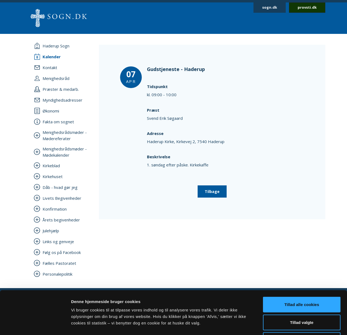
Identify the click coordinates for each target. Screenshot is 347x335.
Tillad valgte (301, 281)
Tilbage (212, 191)
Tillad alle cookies (301, 264)
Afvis (302, 299)
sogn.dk (269, 7)
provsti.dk (307, 7)
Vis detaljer (282, 324)
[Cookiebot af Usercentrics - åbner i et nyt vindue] (35, 324)
